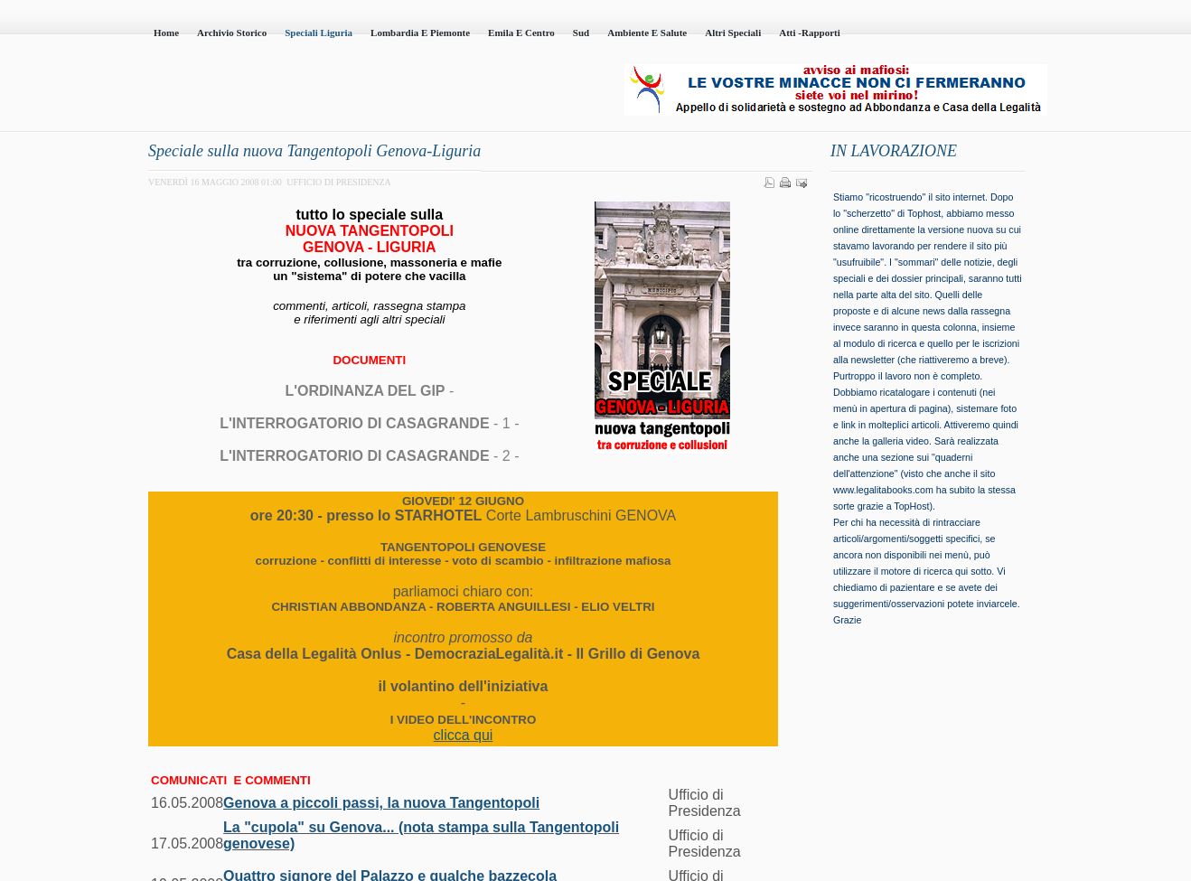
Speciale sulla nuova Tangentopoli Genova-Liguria (314, 151)
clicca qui (463, 735)
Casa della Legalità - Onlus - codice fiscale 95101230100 (351, 91)
